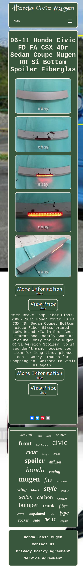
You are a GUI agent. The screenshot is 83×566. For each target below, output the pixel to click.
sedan (26, 497)
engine (64, 520)
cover (20, 514)
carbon (45, 497)
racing (54, 471)
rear (32, 451)
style (50, 488)
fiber (63, 506)
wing (22, 489)
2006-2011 (27, 435)
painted (61, 435)
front (25, 443)
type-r (65, 490)
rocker (23, 520)
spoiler (35, 460)
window (61, 481)
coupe (62, 498)
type (64, 513)
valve (52, 514)
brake (56, 453)
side (36, 520)
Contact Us (43, 544)
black (35, 490)
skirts (48, 436)
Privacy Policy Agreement (43, 551)
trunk (49, 505)
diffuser (55, 462)
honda (35, 470)
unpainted (37, 513)
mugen (29, 479)
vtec (40, 435)
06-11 (50, 519)
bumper (28, 504)
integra (45, 454)
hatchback (42, 445)
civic (59, 442)
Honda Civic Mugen (43, 537)
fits (48, 479)
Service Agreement (43, 558)
